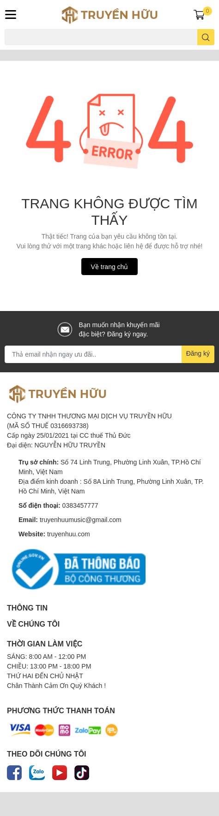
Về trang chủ (109, 266)
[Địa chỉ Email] (109, 354)
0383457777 (80, 505)
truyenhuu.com (68, 534)
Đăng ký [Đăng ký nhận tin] (198, 353)
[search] (205, 37)
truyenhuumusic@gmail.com (81, 519)
